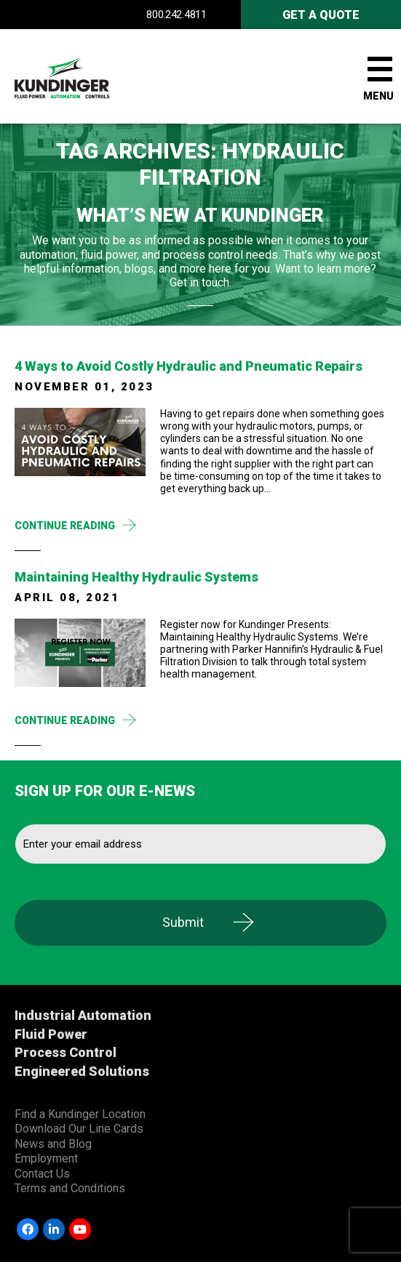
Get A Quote (321, 15)
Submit (183, 922)
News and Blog (53, 1144)
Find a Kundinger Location (80, 1114)
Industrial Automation (83, 1015)
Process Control (65, 1052)
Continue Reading (65, 525)
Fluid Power (51, 1034)
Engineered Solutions (82, 1071)
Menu (378, 96)
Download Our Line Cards (79, 1129)
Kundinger (87, 76)
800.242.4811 (176, 14)
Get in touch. (200, 282)
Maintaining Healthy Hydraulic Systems (136, 576)
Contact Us (42, 1174)
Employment (46, 1158)
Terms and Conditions (70, 1188)
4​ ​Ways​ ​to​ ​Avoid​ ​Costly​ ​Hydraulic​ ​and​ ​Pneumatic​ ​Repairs (188, 366)
